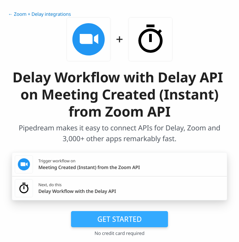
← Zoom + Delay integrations (39, 14)
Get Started (119, 219)
